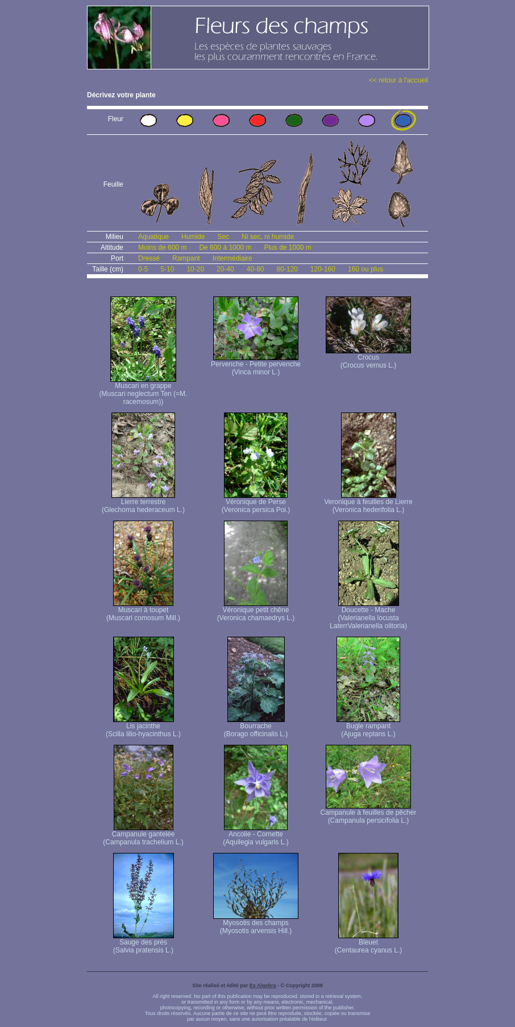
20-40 (225, 269)
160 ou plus (365, 269)
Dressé (149, 258)
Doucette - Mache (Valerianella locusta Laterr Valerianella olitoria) (368, 615)
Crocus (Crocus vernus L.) (368, 358)
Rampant (186, 258)
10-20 (195, 269)
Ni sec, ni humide (268, 237)
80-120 (286, 269)
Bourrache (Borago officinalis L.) (256, 727)
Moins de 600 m (162, 247)
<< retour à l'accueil (398, 80)
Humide (193, 237)
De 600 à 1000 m (225, 247)
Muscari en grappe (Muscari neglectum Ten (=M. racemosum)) (143, 391)
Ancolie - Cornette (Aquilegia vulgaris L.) (255, 835)
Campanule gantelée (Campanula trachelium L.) (143, 835)
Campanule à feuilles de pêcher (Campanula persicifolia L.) (369, 813)
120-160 (322, 269)
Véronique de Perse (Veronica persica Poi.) (256, 503)
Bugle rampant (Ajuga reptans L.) (368, 727)
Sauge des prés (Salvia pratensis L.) (143, 943)
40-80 (255, 269)
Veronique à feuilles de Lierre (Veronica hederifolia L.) (368, 503)
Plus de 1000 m (287, 247)
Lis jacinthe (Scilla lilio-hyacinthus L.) (143, 727)
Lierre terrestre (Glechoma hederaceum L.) (143, 503)
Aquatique (153, 237)
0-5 (143, 269)
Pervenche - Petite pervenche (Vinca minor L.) (256, 365)
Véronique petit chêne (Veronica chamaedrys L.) (256, 611)
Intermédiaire (232, 258)
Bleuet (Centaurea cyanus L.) (368, 943)
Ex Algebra (263, 985)
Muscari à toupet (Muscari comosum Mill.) (143, 611)
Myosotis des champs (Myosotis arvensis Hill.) (255, 924)
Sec (223, 237)
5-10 (167, 269)
